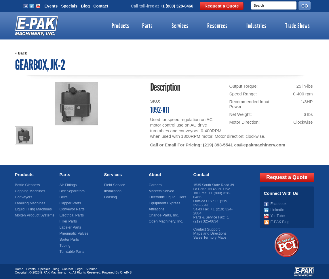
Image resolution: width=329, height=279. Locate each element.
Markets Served (161, 191)
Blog (85, 6)
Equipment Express (164, 203)
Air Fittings (68, 185)
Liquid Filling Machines (32, 209)
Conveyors (23, 197)
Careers (155, 185)
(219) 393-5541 (218, 144)
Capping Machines (29, 191)
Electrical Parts (71, 215)
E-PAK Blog (279, 221)
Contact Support (205, 229)
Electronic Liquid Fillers (166, 197)
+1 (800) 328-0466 (176, 6)
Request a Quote (221, 5)
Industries (256, 26)
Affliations (156, 209)
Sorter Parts (69, 239)
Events (51, 6)
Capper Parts (70, 203)
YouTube (277, 215)
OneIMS (126, 272)
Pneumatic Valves (73, 233)
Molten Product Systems (33, 215)
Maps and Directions (209, 233)
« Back (21, 53)
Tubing (65, 246)
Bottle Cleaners (27, 185)
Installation (112, 191)
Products (120, 26)
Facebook (278, 203)
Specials (69, 6)
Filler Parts (68, 221)
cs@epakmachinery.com (259, 144)
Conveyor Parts (71, 209)
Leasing (110, 197)
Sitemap (91, 268)
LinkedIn (277, 209)
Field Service (114, 185)
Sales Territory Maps (209, 237)
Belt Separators (71, 191)
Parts (147, 26)
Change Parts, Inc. (163, 215)
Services (180, 26)
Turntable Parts (71, 252)
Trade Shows (297, 26)
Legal (79, 268)
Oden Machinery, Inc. (165, 221)
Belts (63, 197)
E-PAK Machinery (52, 272)
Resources (217, 26)
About (155, 174)
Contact (100, 6)
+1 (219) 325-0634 (211, 219)
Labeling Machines (29, 203)
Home (19, 268)
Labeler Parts (70, 227)
